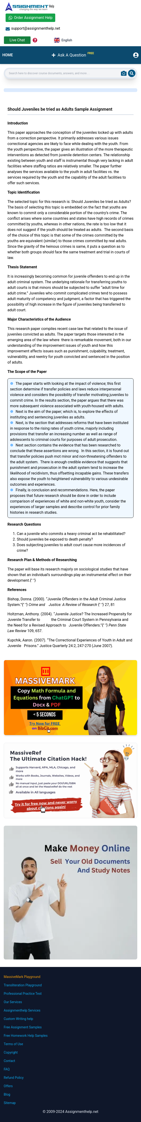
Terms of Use (13, 1044)
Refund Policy (14, 1078)
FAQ (7, 1069)
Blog (7, 1094)
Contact (9, 1061)
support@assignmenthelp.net (33, 28)
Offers (8, 1086)
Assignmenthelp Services (22, 1010)
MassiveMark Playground (22, 977)
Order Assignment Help (30, 17)
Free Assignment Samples (23, 1027)
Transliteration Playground (23, 985)
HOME (7, 55)
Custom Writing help (18, 1019)
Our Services (13, 1002)
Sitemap (10, 1103)
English (63, 40)
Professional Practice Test (23, 993)
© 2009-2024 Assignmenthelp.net (70, 1111)
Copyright (11, 1052)
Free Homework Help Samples (26, 1035)
